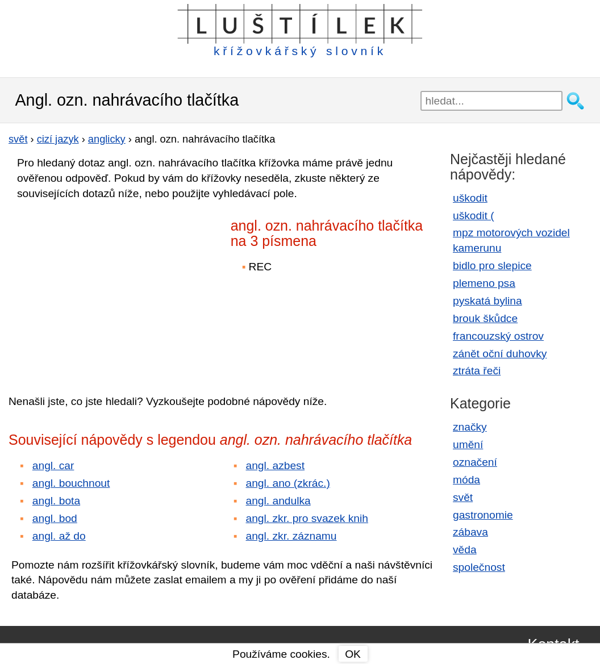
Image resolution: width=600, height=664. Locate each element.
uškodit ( (473, 216)
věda (465, 550)
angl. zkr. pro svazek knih (307, 518)
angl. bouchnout (71, 483)
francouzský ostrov (498, 336)
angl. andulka (278, 501)
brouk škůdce (485, 318)
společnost (479, 567)
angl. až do (59, 536)
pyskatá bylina (487, 301)
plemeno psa (484, 283)
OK (353, 654)
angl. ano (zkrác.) (288, 483)
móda (466, 480)
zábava (470, 532)
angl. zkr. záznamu (291, 536)
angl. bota (56, 501)
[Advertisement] (108, 289)
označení (475, 462)
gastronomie (483, 515)
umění (468, 444)
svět (463, 497)
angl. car (53, 465)
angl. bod (54, 518)
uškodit (470, 198)
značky (470, 427)
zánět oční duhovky (500, 354)
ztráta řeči (477, 371)
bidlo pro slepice (492, 266)
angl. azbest (275, 465)
